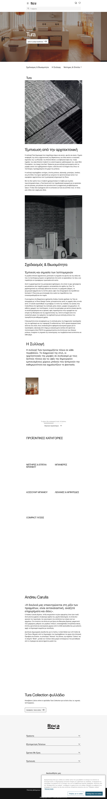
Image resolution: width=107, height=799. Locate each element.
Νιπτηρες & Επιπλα (72, 67)
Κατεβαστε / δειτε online (35, 709)
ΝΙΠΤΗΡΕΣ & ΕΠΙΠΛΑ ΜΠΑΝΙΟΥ (36, 465)
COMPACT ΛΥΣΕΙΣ (35, 517)
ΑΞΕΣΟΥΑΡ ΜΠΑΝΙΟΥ (37, 492)
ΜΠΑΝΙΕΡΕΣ (61, 464)
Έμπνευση (53, 760)
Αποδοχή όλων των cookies (94, 793)
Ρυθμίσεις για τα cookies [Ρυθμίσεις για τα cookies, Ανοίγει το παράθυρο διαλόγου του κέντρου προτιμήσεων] (76, 793)
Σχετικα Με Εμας (53, 752)
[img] (39, 452)
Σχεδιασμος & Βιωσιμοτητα (37, 67)
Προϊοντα (53, 735)
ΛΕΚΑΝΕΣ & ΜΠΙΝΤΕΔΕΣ (67, 492)
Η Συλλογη (56, 67)
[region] (73, 786)
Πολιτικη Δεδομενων (34, 790)
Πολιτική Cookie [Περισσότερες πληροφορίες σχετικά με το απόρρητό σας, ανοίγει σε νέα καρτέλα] (49, 789)
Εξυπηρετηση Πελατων (53, 744)
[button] (28, 8)
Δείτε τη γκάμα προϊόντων (37, 41)
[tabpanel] (53, 37)
